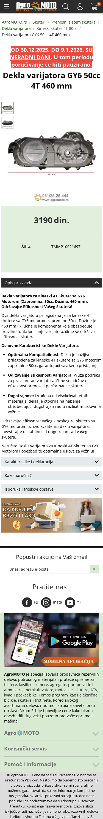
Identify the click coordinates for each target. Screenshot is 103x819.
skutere (81, 689)
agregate (58, 684)
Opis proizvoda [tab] (52, 282)
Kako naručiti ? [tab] (52, 475)
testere (10, 684)
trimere (41, 684)
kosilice (25, 684)
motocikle (64, 689)
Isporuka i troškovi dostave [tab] (52, 489)
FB (30, 602)
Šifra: (26, 246)
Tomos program (53, 695)
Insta (51, 602)
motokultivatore (38, 689)
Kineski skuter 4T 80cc (57, 28)
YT (73, 602)
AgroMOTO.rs (14, 22)
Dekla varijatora (16, 28)
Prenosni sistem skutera (73, 22)
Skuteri (39, 22)
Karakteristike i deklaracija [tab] (52, 461)
